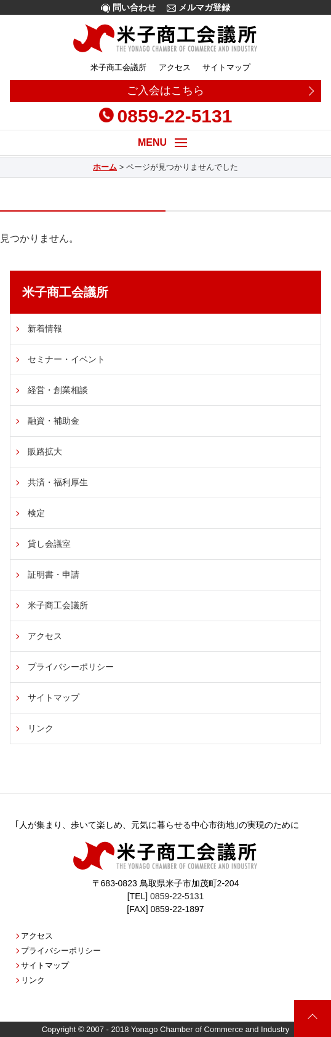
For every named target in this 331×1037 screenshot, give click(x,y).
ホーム (105, 167)
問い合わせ (128, 7)
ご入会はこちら (165, 90)
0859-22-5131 (166, 116)
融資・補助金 (53, 421)
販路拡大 (45, 451)
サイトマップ (226, 67)
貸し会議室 (49, 544)
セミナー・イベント (66, 359)
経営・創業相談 (58, 390)
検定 (36, 513)
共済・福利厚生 (58, 482)
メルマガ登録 (198, 7)
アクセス (175, 67)
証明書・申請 (53, 574)
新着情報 (45, 328)
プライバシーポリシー (71, 667)
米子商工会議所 (118, 67)
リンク (41, 728)
